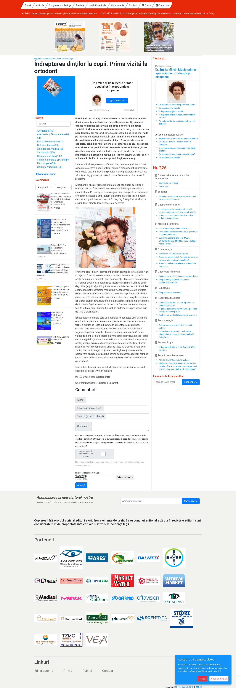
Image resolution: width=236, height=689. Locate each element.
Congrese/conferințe (89, 5)
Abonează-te (191, 501)
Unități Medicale (126, 5)
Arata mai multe (46, 174)
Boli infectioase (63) (48, 145)
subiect (179, 134)
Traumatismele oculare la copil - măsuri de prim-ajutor (177, 264)
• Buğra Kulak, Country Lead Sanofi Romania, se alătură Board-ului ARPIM (60, 13)
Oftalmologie (163, 249)
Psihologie (162, 288)
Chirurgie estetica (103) (49, 156)
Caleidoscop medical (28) (50, 148)
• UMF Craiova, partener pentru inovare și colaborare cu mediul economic (139, 13)
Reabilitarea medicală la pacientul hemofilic (178, 315)
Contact (162, 5)
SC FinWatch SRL (184, 687)
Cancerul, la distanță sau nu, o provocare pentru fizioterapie (176, 303)
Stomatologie (67, 58)
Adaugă (81, 485)
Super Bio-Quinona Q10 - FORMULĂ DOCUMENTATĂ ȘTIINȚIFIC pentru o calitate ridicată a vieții (177, 241)
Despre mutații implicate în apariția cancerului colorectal (174, 281)
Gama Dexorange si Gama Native (173, 228)
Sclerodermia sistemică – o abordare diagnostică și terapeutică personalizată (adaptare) (176, 334)
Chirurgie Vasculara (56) (49, 167)
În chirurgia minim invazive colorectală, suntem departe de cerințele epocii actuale (177, 210)
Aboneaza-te (191, 382)
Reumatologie (164, 320)
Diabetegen (164, 186)
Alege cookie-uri (218, 678)
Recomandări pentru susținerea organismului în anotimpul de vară (178, 233)
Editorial (161, 191)
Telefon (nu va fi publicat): (90, 416)
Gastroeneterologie (167, 204)
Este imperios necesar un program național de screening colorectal (177, 197)
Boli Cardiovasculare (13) (50, 141)
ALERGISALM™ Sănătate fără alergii (174, 360)
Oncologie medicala (167, 271)
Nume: (80, 400)
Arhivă (67, 671)
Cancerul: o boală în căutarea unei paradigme (178, 276)
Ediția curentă (43, 671)
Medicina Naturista (167, 223)
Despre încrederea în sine (170, 292)
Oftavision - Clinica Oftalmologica (173, 254)
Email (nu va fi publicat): (89, 408)
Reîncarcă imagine (125, 477)
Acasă (57, 5)
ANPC (199, 687)
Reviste (109, 5)
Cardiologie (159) (46, 152)
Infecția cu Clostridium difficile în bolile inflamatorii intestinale (176, 216)
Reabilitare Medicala (167, 298)
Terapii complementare (169, 355)
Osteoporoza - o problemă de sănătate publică (176, 326)
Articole (69, 5)
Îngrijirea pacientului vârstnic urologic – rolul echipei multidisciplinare (178, 310)
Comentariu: (83, 426)
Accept (202, 678)
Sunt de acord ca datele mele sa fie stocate (95, 453)
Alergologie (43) (45, 130)
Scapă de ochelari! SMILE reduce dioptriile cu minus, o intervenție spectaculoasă (178, 258)
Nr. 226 (57, 58)
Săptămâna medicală (43, 58)
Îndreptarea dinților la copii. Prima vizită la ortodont (177, 348)
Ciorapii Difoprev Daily (168, 183)
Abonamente (146, 5)
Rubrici (87, 671)
